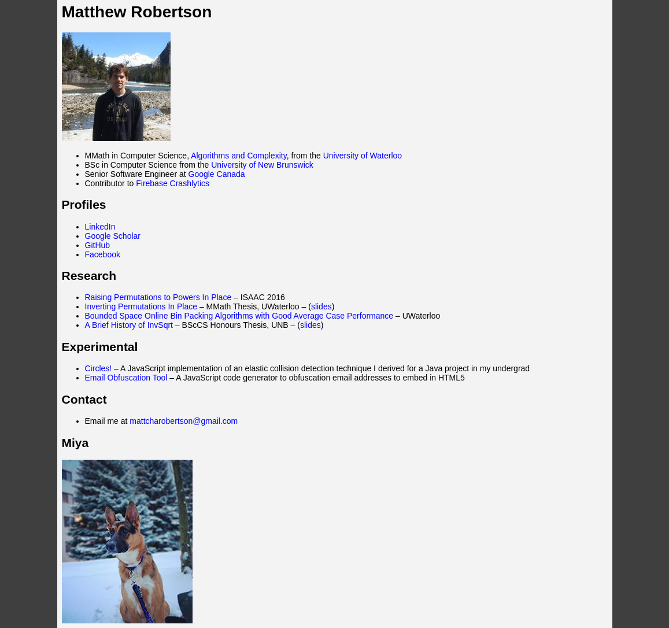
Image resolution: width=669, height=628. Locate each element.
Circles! (98, 368)
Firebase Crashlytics (172, 183)
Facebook (102, 254)
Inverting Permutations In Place (141, 306)
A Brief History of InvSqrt (129, 325)
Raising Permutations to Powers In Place (158, 297)
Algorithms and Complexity (238, 155)
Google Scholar (113, 236)
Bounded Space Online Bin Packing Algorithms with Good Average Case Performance (239, 315)
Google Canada (216, 174)
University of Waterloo (362, 155)
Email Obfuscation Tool (126, 377)
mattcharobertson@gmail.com (184, 421)
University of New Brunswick (262, 164)
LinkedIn (100, 226)
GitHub (97, 245)
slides (321, 306)
